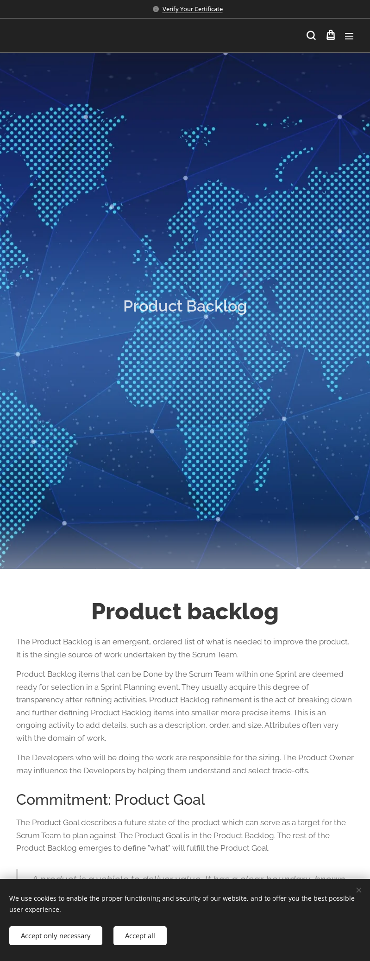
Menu (349, 36)
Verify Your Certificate (193, 9)
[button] (311, 35)
